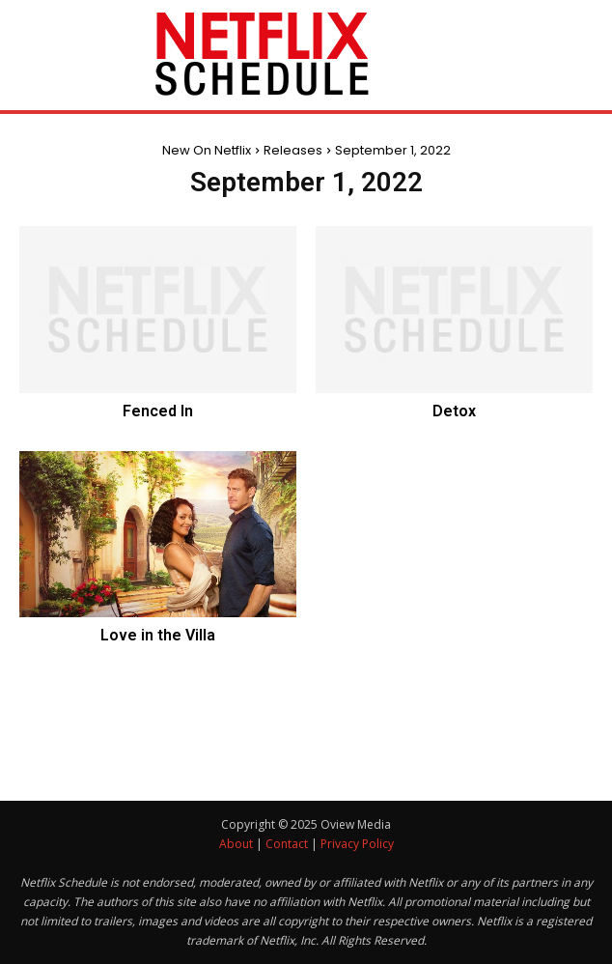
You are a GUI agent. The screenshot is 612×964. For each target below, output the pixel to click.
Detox (454, 411)
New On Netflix (206, 150)
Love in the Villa (157, 635)
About (236, 844)
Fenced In (158, 411)
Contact (286, 844)
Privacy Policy (357, 844)
